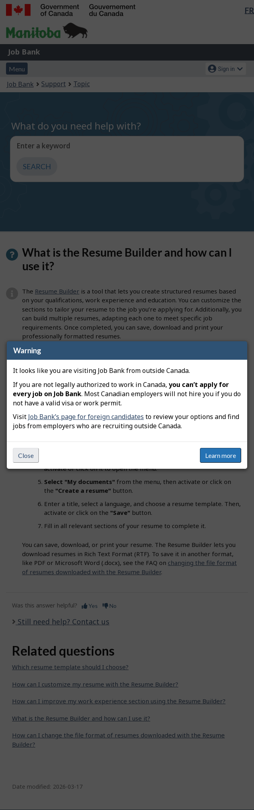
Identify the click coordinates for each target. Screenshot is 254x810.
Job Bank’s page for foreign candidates (86, 416)
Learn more (220, 455)
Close (26, 455)
